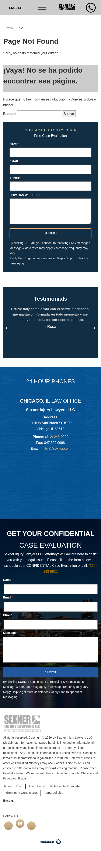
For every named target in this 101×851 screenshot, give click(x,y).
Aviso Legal (37, 786)
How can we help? (26, 195)
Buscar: (9, 114)
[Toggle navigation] (42, 7)
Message (10, 632)
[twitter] (20, 823)
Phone (15, 178)
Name (15, 144)
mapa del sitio (53, 792)
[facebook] (8, 825)
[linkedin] (31, 825)
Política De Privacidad (65, 786)
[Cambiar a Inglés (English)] (15, 8)
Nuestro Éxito (13, 786)
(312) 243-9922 (56, 437)
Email (15, 161)
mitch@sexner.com (56, 448)
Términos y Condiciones (21, 792)
